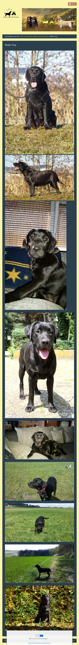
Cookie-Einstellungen (38, 638)
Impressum (47, 643)
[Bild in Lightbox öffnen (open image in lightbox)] (39, 102)
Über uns (23, 36)
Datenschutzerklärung (35, 643)
